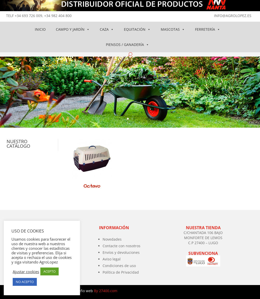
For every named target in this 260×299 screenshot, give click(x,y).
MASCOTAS (173, 29)
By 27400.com (105, 290)
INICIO (40, 29)
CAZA (107, 29)
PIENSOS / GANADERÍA (127, 44)
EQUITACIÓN (137, 29)
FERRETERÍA (207, 29)
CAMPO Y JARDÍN (73, 29)
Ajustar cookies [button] (26, 271)
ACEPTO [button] (49, 271)
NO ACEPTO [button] (25, 281)
